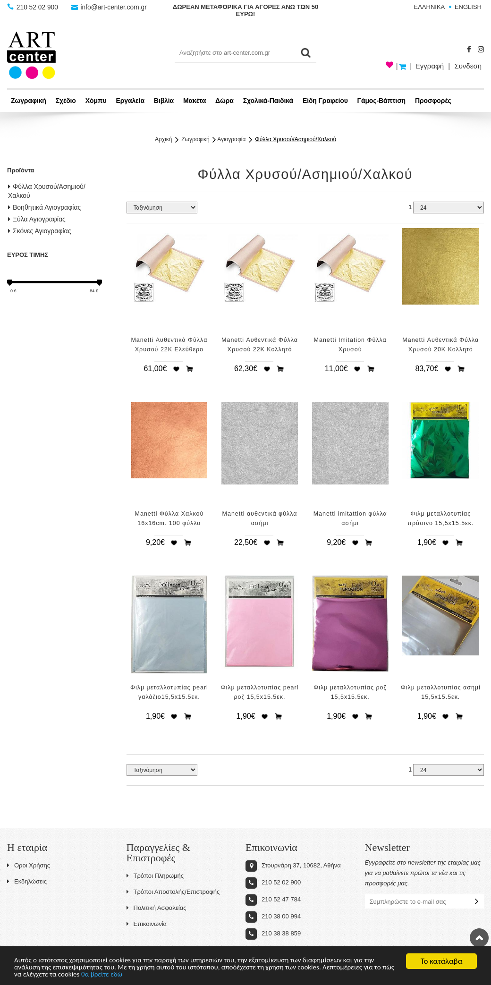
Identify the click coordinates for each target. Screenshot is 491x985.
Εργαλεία (130, 100)
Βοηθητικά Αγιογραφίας (44, 207)
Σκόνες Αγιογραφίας (39, 231)
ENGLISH (468, 6)
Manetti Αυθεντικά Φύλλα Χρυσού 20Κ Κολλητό (440, 345)
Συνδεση (468, 66)
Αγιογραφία (231, 139)
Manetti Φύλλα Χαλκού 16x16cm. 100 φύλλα (169, 518)
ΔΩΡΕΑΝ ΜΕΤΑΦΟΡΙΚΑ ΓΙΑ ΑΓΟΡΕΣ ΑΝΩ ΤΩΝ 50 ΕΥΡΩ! (245, 10)
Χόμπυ (96, 100)
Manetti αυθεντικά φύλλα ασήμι (259, 518)
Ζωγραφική (28, 100)
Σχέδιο (66, 100)
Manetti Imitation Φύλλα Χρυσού (350, 345)
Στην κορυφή (479, 937)
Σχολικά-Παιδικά (268, 100)
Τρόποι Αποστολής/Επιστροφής (173, 891)
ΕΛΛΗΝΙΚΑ (429, 6)
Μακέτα (194, 100)
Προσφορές (433, 100)
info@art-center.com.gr (110, 7)
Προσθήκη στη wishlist (176, 369)
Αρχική (163, 139)
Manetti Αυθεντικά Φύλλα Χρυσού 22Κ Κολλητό (259, 345)
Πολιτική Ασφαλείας (156, 907)
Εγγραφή (429, 66)
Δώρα (224, 100)
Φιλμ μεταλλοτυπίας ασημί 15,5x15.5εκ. (441, 692)
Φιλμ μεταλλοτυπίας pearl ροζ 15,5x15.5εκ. (260, 692)
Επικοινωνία (147, 923)
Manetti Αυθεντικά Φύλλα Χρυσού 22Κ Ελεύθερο (169, 345)
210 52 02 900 (33, 7)
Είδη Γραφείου (325, 100)
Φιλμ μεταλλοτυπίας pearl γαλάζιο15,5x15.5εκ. (169, 692)
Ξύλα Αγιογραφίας (37, 219)
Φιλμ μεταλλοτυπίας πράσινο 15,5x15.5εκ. (440, 518)
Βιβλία (164, 100)
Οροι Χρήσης (28, 865)
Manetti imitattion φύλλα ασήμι (350, 518)
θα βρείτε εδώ (196, 974)
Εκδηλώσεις (27, 881)
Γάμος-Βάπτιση (381, 100)
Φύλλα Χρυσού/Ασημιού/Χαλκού (295, 139)
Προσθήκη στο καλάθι (190, 369)
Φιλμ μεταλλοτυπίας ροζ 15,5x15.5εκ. (350, 692)
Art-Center (31, 55)
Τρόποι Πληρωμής (155, 875)
